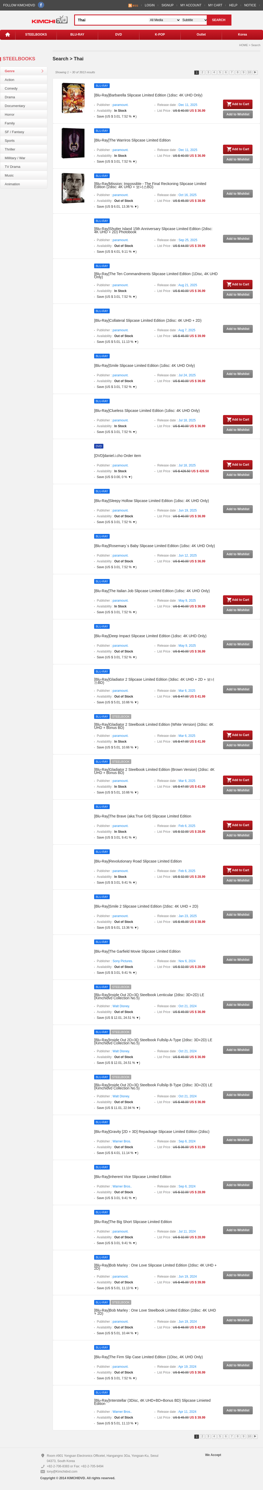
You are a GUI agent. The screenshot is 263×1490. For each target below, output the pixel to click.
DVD (118, 34)
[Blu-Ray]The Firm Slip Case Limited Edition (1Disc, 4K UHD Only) (148, 1357)
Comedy (11, 88)
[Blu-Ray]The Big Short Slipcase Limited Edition (133, 1222)
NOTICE (250, 5)
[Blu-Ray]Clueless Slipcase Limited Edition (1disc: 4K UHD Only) (147, 410)
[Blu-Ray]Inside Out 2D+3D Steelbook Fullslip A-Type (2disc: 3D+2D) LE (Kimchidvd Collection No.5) (153, 1041)
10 (249, 72)
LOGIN (150, 5)
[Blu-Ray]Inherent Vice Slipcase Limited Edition (132, 1177)
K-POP (160, 34)
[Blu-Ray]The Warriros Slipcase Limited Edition (132, 140)
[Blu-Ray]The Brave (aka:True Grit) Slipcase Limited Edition (142, 816)
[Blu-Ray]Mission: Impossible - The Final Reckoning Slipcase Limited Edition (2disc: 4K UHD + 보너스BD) (150, 185)
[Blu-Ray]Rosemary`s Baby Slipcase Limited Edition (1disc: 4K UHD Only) (154, 546)
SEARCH (218, 20)
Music (9, 175)
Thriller (10, 149)
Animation (12, 184)
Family (10, 123)
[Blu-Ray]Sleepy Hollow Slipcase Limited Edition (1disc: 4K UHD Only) (151, 501)
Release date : (177, 105)
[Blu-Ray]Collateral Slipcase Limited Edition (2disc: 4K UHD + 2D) (147, 320)
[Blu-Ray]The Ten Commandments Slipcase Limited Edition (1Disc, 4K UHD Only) (156, 275)
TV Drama (12, 167)
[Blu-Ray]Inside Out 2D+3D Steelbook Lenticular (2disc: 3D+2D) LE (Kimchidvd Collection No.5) (149, 996)
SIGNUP (167, 5)
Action (9, 80)
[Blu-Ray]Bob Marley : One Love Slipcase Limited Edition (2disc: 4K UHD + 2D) (155, 1266)
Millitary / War (15, 158)
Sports (10, 141)
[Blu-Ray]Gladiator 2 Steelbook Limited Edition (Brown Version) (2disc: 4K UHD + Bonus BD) (154, 771)
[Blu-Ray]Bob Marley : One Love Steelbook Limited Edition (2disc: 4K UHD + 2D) (155, 1312)
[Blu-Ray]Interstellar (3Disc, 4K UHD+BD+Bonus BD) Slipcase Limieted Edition (152, 1402)
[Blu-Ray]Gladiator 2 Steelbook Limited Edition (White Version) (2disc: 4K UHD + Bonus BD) (154, 726)
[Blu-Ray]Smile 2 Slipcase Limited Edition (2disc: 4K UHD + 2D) (146, 906)
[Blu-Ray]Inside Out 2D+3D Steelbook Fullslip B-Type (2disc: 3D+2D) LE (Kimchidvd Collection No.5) (153, 1086)
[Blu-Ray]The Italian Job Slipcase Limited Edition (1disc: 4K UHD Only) (152, 591)
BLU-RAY (77, 34)
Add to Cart (237, 104)
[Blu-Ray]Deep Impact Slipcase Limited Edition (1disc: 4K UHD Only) (150, 636)
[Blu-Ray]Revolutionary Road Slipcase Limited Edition (138, 861)
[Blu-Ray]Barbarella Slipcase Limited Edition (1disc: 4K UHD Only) (148, 95)
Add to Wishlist (237, 114)
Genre (10, 71)
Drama (10, 97)
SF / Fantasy (14, 132)
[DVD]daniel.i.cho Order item (117, 456)
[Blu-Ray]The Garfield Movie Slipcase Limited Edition (137, 951)
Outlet (201, 34)
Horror (9, 114)
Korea (242, 34)
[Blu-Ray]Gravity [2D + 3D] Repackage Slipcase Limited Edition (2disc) (151, 1131)
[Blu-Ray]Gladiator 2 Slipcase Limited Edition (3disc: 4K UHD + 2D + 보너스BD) (154, 681)
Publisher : (113, 105)
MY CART (215, 5)
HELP (233, 5)
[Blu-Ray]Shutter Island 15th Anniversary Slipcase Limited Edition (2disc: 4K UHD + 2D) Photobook (153, 230)
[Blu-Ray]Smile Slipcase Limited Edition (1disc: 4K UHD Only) (144, 365)
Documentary (15, 106)
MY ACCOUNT (190, 5)
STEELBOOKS (36, 34)
